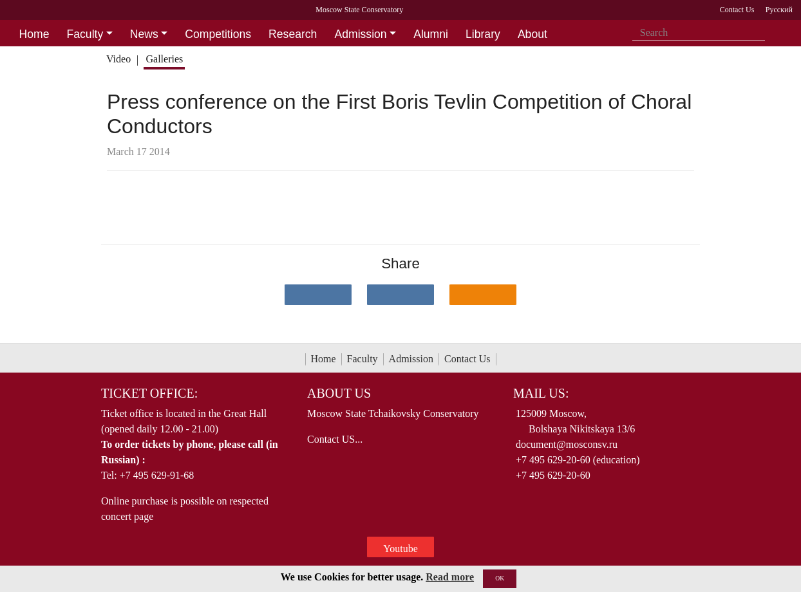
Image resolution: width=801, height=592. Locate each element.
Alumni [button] (430, 34)
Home (323, 358)
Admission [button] (360, 34)
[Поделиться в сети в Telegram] (400, 294)
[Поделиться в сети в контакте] (318, 294)
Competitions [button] (218, 34)
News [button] (144, 34)
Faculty (362, 358)
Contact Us (467, 358)
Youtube (400, 548)
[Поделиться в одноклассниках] (482, 294)
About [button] (532, 34)
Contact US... (335, 439)
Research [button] (293, 34)
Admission (411, 358)
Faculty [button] (85, 34)
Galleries (164, 58)
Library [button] (483, 34)
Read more (450, 576)
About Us (339, 393)
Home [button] (34, 34)
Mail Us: (541, 393)
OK (499, 578)
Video (118, 58)
